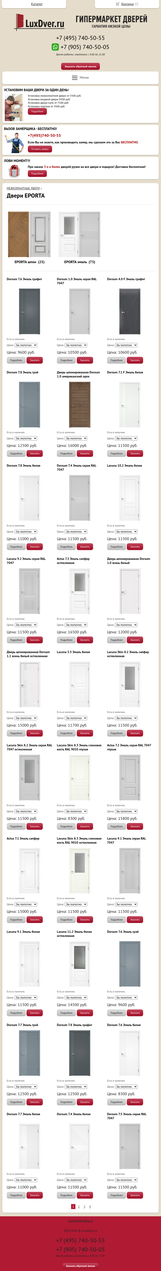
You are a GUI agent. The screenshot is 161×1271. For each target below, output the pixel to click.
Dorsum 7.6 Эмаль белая (124, 1025)
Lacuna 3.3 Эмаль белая (73, 652)
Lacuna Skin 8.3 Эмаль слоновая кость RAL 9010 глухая (79, 747)
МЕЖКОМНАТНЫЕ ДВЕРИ (23, 188)
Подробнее (37, 111)
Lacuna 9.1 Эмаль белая (23, 932)
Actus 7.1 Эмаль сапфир (23, 838)
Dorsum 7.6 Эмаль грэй (123, 932)
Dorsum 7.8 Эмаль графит (74, 1025)
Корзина (127, 4)
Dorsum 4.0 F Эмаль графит (126, 279)
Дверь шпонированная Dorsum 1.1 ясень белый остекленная (28, 654)
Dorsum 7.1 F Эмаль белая (125, 372)
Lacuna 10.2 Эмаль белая (124, 465)
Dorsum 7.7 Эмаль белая (23, 1114)
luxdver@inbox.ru (80, 1221)
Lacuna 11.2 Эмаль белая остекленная (74, 934)
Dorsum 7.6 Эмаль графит (24, 279)
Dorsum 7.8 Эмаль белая (23, 465)
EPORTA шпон (25, 262)
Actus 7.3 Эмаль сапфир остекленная (73, 561)
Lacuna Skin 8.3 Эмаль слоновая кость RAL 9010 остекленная (79, 840)
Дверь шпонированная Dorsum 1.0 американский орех (78, 374)
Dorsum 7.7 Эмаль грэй (22, 1025)
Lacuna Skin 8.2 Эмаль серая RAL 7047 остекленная (29, 747)
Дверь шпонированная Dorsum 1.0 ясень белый (128, 561)
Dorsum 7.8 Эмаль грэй (22, 372)
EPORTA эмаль (75, 262)
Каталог (37, 4)
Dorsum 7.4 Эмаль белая (73, 1114)
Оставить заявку (40, 149)
